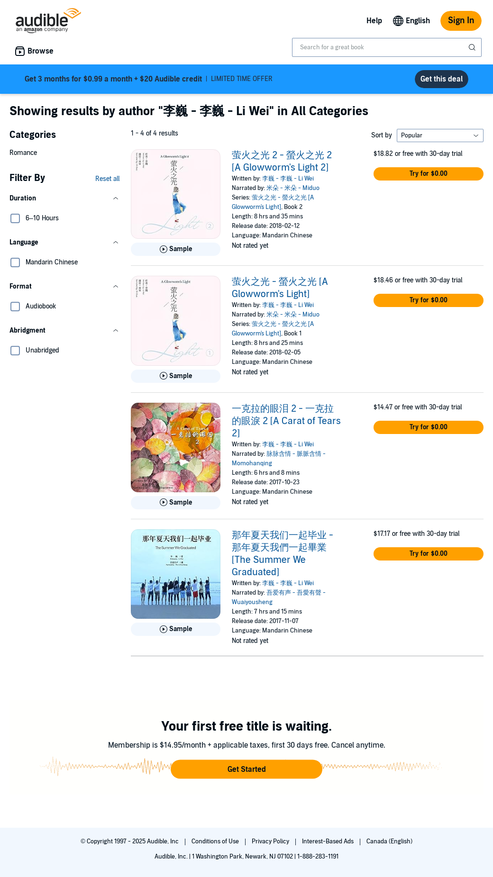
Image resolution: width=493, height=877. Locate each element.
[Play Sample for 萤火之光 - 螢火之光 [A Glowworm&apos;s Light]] (175, 376)
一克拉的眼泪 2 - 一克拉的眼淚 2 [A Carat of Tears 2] (286, 421)
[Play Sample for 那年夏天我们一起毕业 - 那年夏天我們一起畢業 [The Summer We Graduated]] (175, 629)
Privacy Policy (271, 841)
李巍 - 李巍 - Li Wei (288, 178)
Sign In (461, 21)
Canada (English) (389, 841)
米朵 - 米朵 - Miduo (293, 188)
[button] (64, 198)
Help (374, 21)
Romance (23, 153)
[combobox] (387, 47)
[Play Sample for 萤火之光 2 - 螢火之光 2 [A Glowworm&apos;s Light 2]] (175, 249)
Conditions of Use (216, 841)
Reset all (107, 179)
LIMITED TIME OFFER (149, 79)
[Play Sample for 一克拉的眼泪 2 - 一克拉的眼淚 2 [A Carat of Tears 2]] (175, 502)
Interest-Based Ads (328, 841)
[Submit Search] (473, 47)
